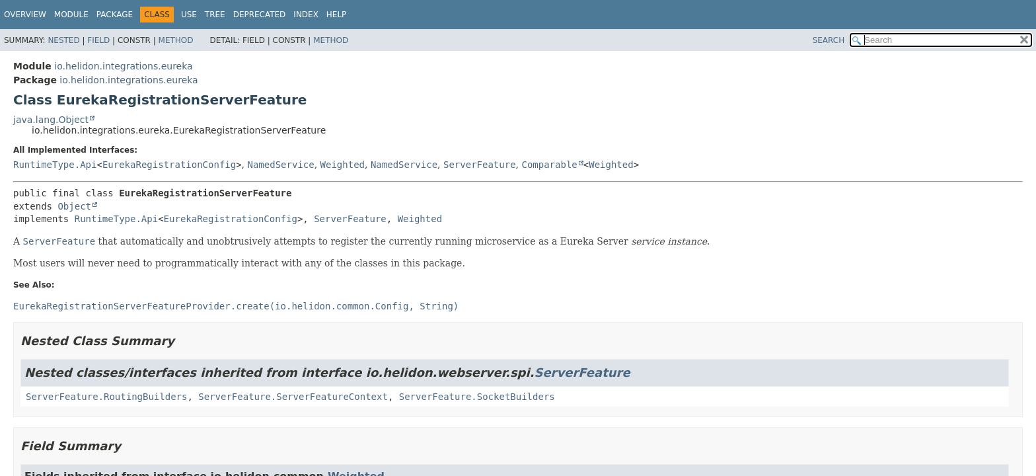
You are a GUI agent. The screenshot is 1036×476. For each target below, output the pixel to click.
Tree (215, 14)
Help (336, 14)
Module (71, 14)
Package (114, 14)
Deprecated (259, 14)
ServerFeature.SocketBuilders (477, 396)
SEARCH (829, 40)
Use (189, 14)
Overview (25, 14)
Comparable (549, 164)
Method (176, 40)
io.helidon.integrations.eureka (123, 66)
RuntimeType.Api (54, 164)
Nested (63, 40)
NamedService (281, 164)
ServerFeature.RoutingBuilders (106, 396)
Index (305, 14)
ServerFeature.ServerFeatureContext (293, 396)
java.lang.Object (51, 119)
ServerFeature (479, 164)
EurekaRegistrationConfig (169, 164)
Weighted (342, 164)
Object (74, 206)
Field (98, 40)
